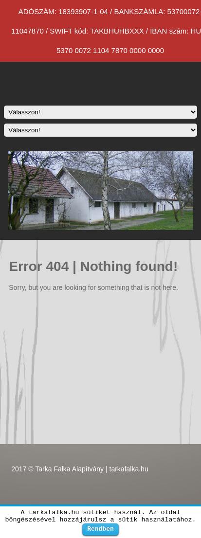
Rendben (100, 528)
